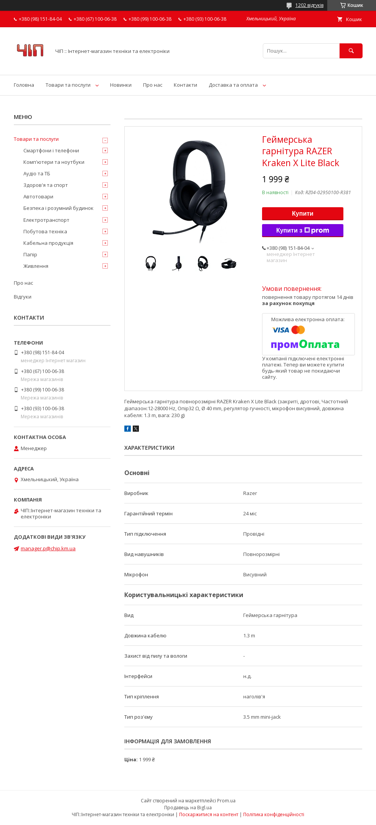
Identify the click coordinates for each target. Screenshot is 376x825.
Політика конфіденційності (273, 814)
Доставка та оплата (233, 84)
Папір (30, 254)
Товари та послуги (68, 84)
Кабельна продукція (48, 242)
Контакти (185, 84)
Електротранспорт (46, 219)
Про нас (152, 84)
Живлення (35, 265)
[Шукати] (351, 50)
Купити (302, 213)
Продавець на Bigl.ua (188, 807)
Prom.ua (226, 800)
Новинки (121, 84)
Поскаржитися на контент (208, 814)
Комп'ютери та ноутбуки (53, 161)
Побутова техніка (45, 231)
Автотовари (38, 196)
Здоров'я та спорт (45, 185)
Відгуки (22, 296)
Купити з (302, 230)
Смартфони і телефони (51, 150)
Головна (24, 84)
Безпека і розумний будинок (58, 208)
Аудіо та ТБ (36, 173)
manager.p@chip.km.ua (48, 548)
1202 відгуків (309, 5)
